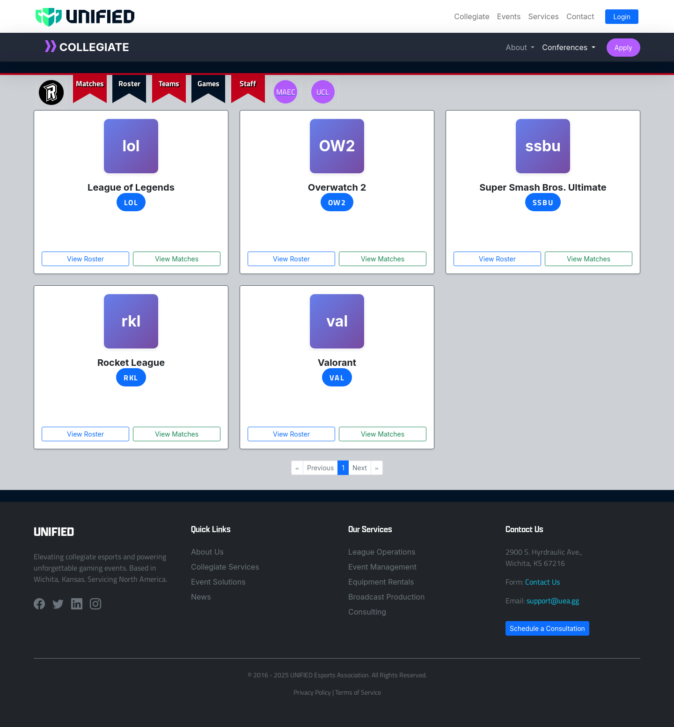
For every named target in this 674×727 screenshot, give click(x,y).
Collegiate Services (225, 566)
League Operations (382, 551)
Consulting (367, 611)
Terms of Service (358, 692)
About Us (207, 551)
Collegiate (471, 16)
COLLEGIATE (87, 47)
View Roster (85, 259)
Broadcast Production (386, 596)
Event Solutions (218, 581)
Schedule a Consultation (547, 628)
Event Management (382, 566)
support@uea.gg (553, 600)
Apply (623, 48)
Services (543, 16)
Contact (580, 16)
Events (509, 16)
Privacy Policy (312, 692)
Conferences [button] (565, 47)
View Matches (176, 259)
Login (621, 17)
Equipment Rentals (381, 581)
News (201, 596)
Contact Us (542, 582)
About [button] (517, 47)
